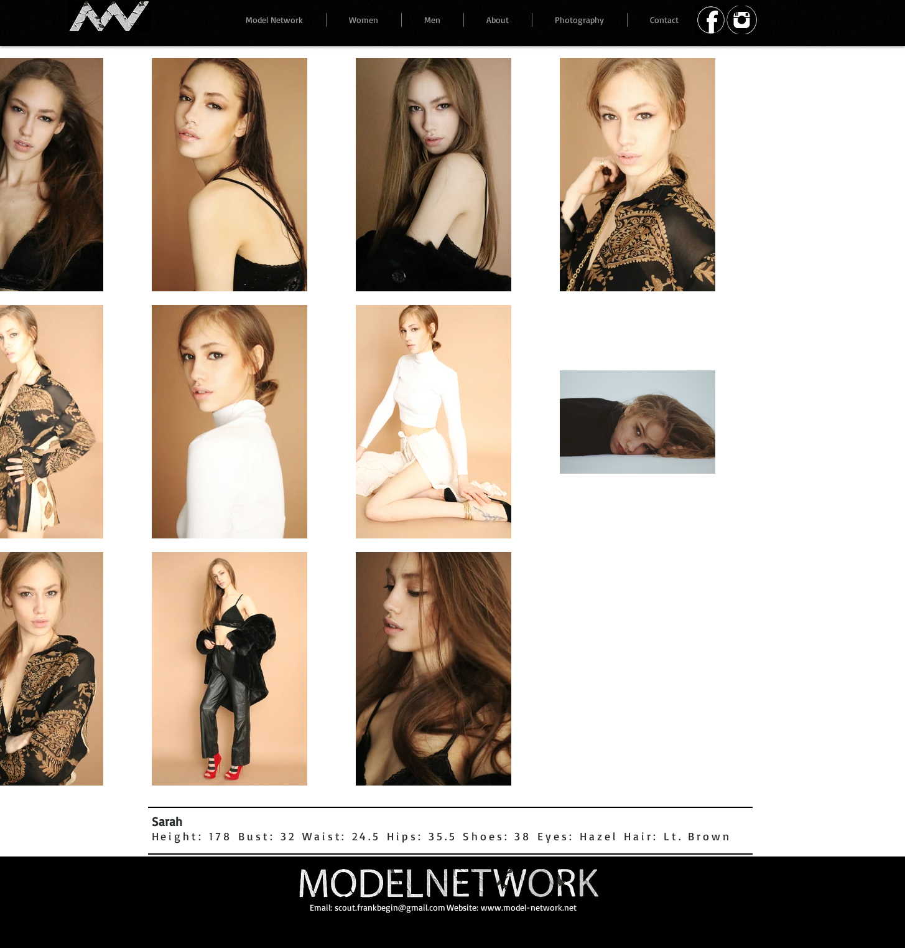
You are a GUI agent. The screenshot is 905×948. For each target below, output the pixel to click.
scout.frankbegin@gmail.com (390, 907)
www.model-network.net (529, 907)
